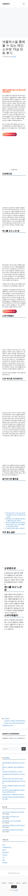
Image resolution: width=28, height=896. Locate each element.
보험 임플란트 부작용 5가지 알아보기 (12, 830)
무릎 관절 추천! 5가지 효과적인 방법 (12, 778)
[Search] (24, 749)
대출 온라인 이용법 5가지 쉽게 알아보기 (13, 825)
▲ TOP (14, 886)
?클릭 (9, 134)
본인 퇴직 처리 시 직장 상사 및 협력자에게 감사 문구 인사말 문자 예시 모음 (15, 515)
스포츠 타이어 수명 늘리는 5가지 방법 (13, 812)
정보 (3, 860)
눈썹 (3, 845)
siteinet (18, 883)
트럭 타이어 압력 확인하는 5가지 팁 (12, 771)
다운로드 (7, 758)
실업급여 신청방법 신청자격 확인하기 (15, 721)
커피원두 (4, 862)
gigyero (24, 883)
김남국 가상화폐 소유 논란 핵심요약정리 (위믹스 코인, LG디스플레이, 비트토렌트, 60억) (15, 524)
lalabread (11, 883)
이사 (3, 857)
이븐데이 (6, 3)
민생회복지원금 (6, 847)
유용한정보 (5, 852)
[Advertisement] (14, 23)
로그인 (16, 738)
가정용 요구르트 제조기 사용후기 (15, 528)
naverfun (3, 883)
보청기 (4, 850)
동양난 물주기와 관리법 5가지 (10, 816)
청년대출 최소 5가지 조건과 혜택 (11, 821)
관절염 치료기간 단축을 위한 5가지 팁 (13, 794)
